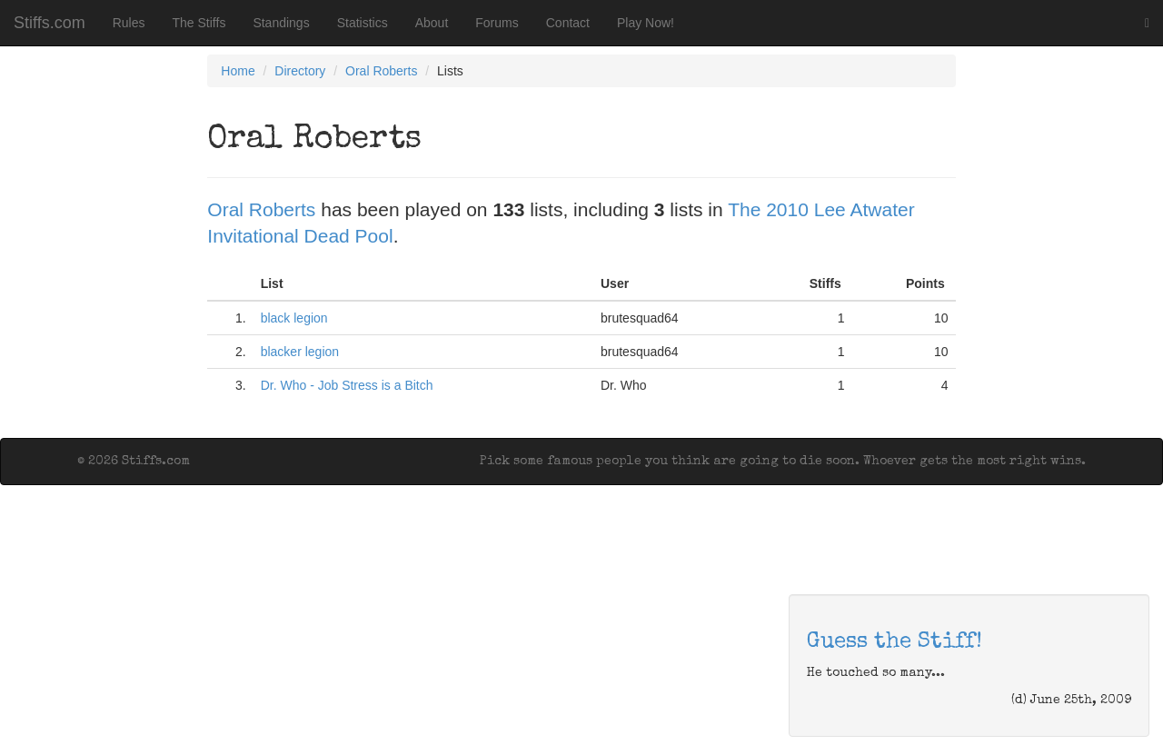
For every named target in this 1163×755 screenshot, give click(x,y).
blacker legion (300, 351)
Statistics (362, 22)
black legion (294, 318)
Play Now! (645, 22)
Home (237, 71)
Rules (129, 22)
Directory (299, 71)
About (432, 22)
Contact (568, 22)
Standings (281, 22)
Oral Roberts (381, 71)
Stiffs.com (49, 23)
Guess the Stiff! (894, 642)
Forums (496, 22)
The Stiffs (199, 22)
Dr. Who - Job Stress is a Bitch (347, 385)
